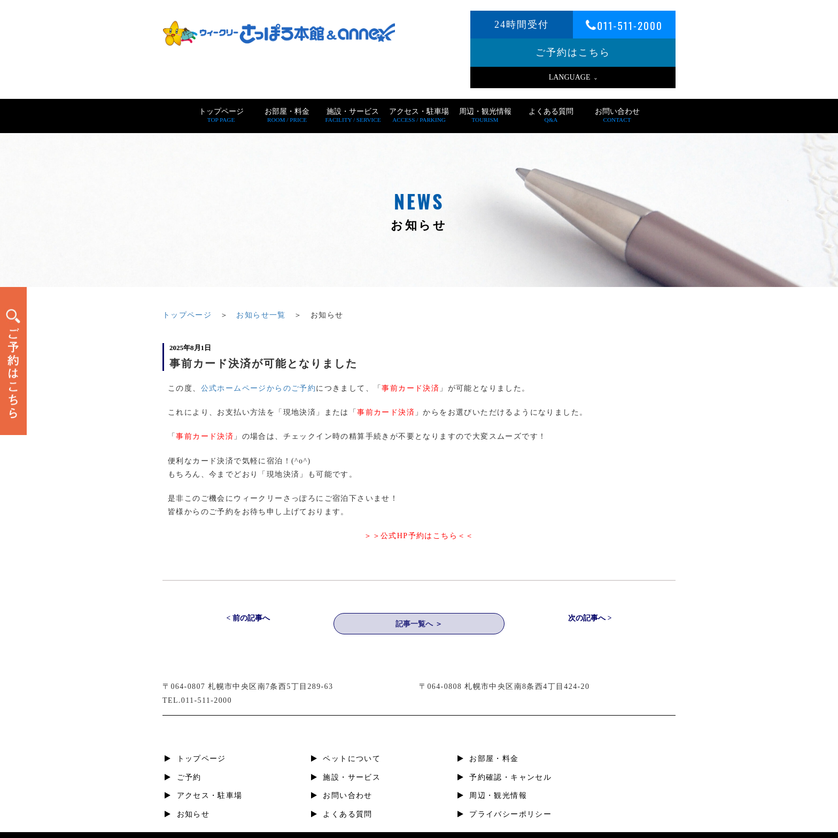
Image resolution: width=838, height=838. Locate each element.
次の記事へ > (589, 619)
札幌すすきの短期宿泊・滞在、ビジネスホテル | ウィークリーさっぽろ (435, 827)
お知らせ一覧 (261, 315)
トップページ (187, 315)
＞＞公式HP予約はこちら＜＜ (419, 536)
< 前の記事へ (247, 619)
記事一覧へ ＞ (419, 624)
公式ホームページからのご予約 (258, 388)
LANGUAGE (573, 77)
